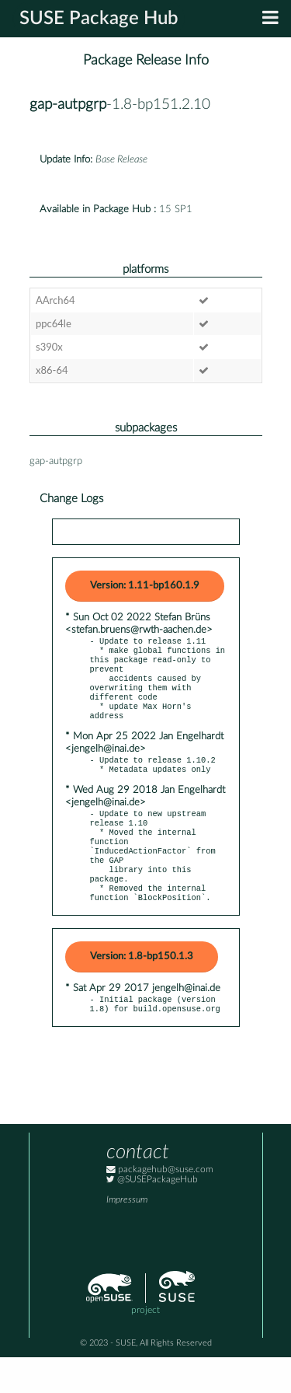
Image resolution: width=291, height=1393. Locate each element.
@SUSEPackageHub (152, 1215)
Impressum (126, 1235)
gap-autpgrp (67, 104)
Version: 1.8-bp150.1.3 (141, 989)
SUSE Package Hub (98, 18)
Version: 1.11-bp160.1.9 (144, 586)
